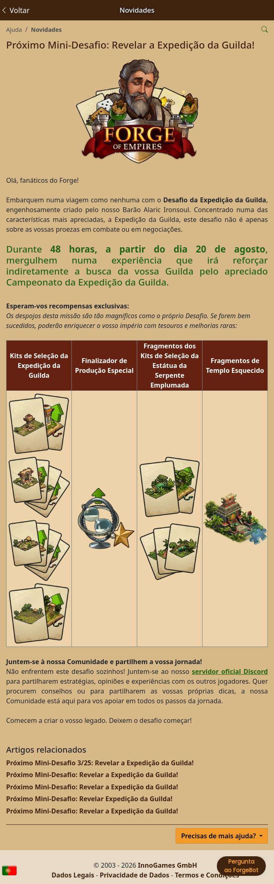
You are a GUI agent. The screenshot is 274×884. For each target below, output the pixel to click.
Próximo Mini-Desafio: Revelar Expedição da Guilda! (89, 798)
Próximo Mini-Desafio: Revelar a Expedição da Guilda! (92, 774)
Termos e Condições (207, 875)
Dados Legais (72, 875)
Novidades (46, 29)
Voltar (14, 10)
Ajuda (14, 29)
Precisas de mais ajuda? (219, 835)
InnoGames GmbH (167, 865)
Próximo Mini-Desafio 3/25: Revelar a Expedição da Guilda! (100, 762)
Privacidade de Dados (134, 875)
